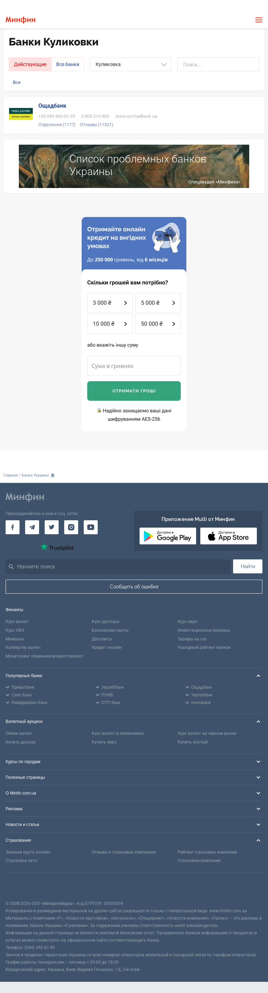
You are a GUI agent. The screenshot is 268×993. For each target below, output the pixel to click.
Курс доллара (105, 621)
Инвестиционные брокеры (204, 630)
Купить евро (104, 742)
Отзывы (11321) (96, 124)
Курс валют (17, 621)
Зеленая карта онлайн (28, 852)
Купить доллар (21, 742)
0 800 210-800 (95, 116)
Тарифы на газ (192, 639)
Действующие (30, 64)
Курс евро (188, 621)
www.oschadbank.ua (136, 116)
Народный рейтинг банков (204, 647)
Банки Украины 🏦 (38, 475)
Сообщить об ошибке (134, 586)
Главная (10, 475)
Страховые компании (199, 860)
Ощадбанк (52, 105)
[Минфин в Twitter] (52, 527)
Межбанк (15, 639)
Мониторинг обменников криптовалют (44, 656)
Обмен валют (19, 733)
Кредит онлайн (107, 647)
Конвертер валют (23, 647)
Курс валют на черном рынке (207, 733)
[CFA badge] (21, 886)
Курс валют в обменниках (118, 733)
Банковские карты (110, 630)
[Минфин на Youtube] (91, 527)
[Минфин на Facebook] (13, 527)
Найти (248, 566)
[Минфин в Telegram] (32, 527)
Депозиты (102, 639)
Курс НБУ (15, 630)
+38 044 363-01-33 (56, 116)
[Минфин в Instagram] (71, 527)
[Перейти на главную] (20, 20)
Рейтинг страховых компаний (207, 852)
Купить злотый (193, 742)
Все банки (67, 64)
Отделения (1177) (57, 124)
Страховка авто (21, 860)
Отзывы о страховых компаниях (124, 852)
